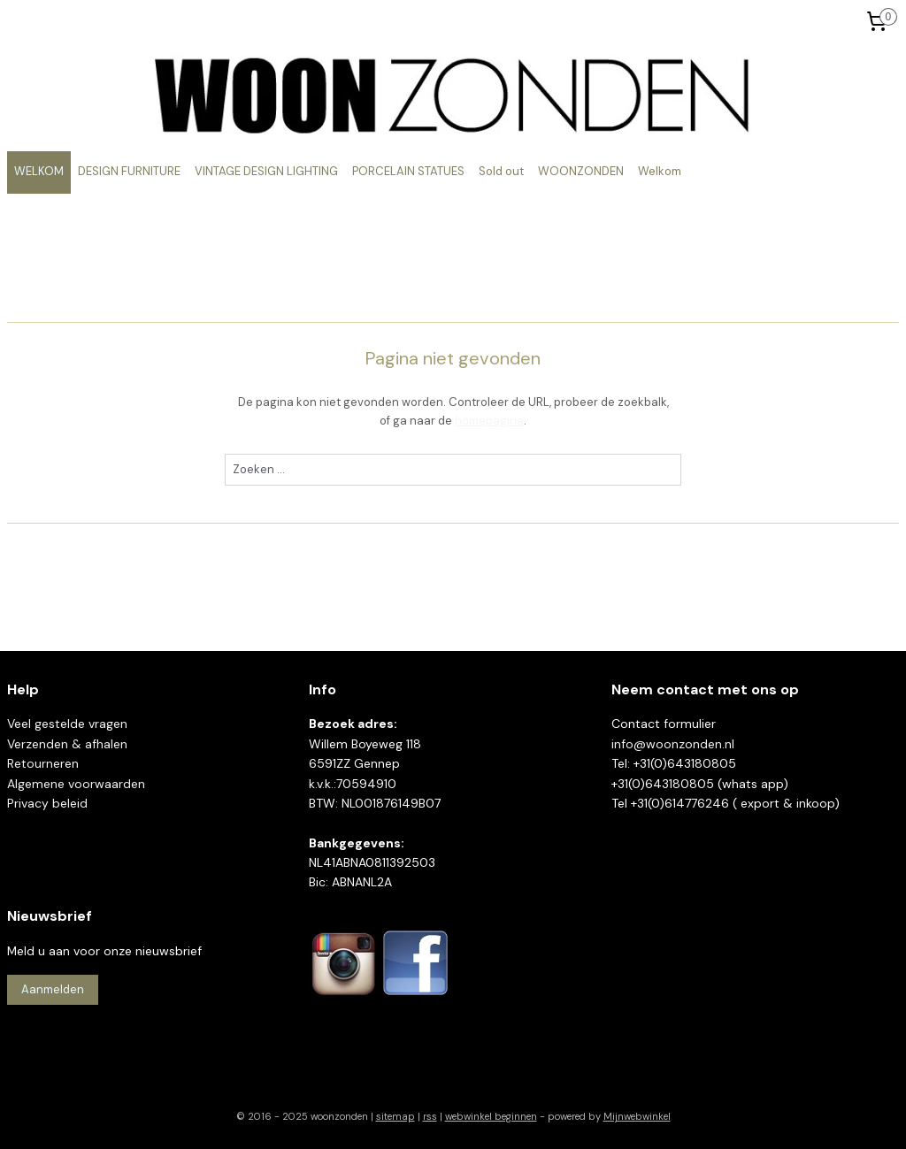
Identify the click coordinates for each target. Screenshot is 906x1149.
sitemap (395, 1116)
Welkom (659, 171)
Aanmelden (52, 989)
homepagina (489, 420)
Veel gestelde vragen (67, 724)
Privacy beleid (47, 803)
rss (430, 1116)
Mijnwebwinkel (637, 1116)
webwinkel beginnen (491, 1116)
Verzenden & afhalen (67, 744)
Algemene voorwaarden (76, 784)
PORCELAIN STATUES (408, 171)
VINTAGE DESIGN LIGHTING (266, 171)
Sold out (501, 171)
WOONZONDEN (581, 171)
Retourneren (43, 763)
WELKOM (39, 171)
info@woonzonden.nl (672, 744)
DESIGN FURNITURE (129, 171)
